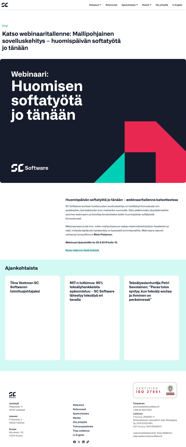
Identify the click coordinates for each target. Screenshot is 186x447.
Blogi (5, 25)
